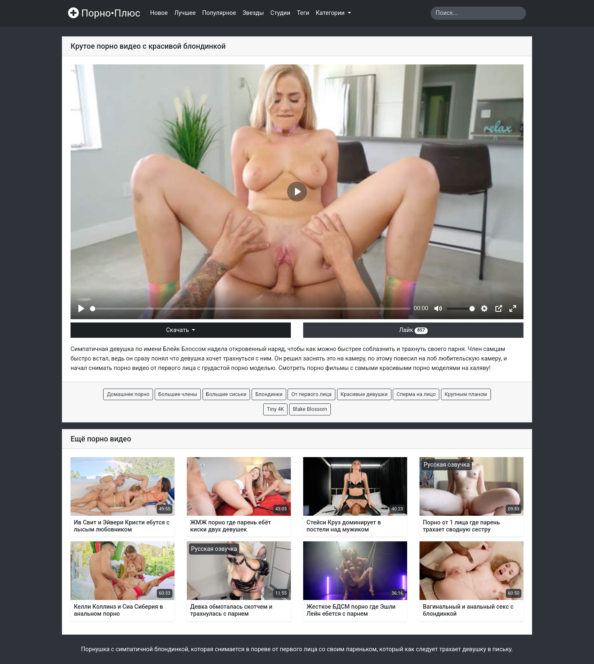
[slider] (250, 309)
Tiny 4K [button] (275, 409)
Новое (159, 13)
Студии (280, 13)
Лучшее (185, 13)
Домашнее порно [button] (128, 394)
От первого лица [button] (311, 394)
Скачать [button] (178, 330)
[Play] (81, 308)
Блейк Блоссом (184, 349)
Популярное (219, 13)
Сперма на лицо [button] (416, 394)
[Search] (478, 13)
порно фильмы (328, 368)
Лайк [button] (413, 330)
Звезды (253, 13)
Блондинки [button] (269, 394)
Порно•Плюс (104, 13)
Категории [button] (331, 13)
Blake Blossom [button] (310, 409)
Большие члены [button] (177, 394)
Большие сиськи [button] (226, 394)
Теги (303, 13)
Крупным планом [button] (466, 394)
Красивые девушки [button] (364, 394)
